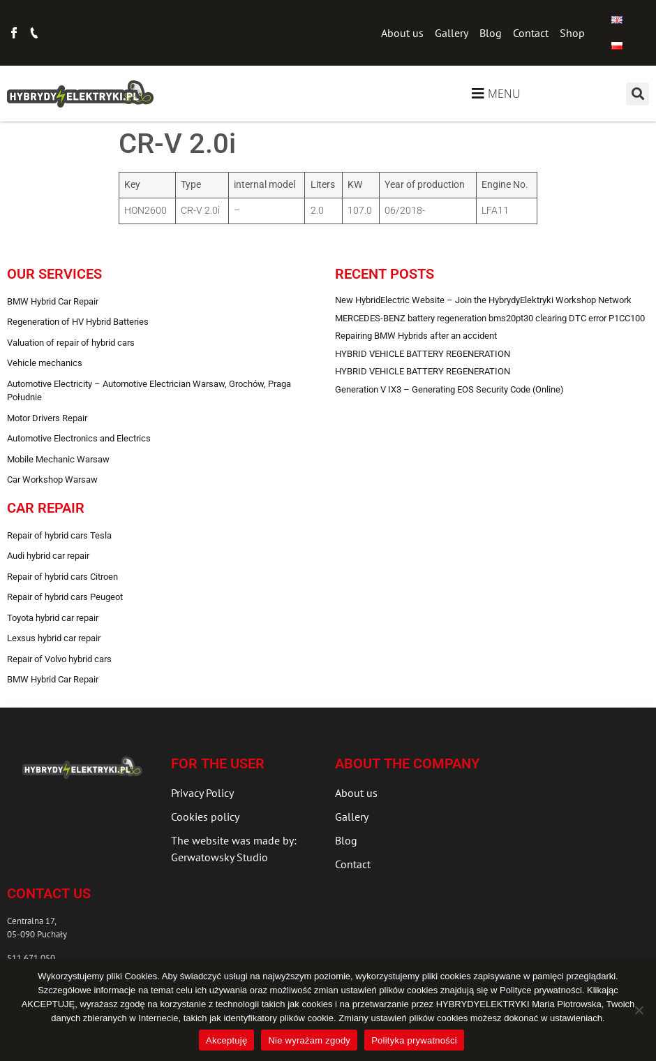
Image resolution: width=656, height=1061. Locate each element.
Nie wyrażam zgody (309, 1040)
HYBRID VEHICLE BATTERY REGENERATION (422, 354)
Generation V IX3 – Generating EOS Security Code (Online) (449, 389)
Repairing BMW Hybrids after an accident (416, 335)
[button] (637, 93)
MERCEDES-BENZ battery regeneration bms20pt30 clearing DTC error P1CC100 (490, 318)
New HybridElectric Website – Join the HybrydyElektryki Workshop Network (483, 300)
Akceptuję (226, 1040)
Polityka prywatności (414, 1040)
